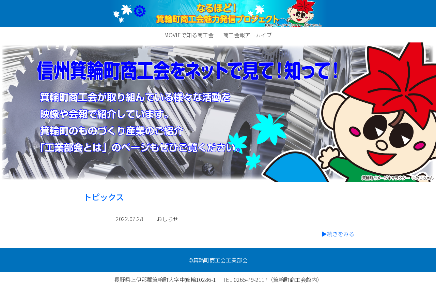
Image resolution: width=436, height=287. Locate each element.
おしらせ (167, 219)
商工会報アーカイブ (247, 35)
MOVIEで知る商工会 (189, 35)
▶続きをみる (338, 234)
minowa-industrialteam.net (218, 13)
